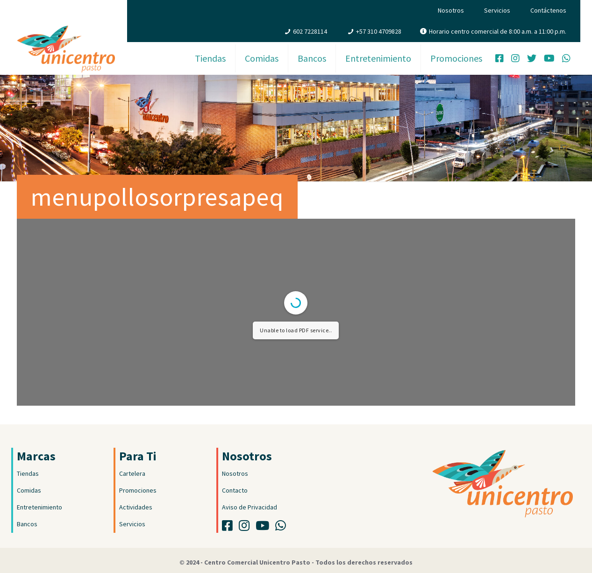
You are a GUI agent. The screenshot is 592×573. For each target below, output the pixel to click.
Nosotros (451, 10)
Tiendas (28, 473)
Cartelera (132, 473)
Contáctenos (548, 10)
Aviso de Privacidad (249, 507)
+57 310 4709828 (378, 31)
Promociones (138, 490)
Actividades (135, 507)
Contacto (235, 490)
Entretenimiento (39, 507)
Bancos (27, 524)
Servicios (497, 10)
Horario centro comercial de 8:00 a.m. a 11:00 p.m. (497, 31)
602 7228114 (310, 31)
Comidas (29, 490)
